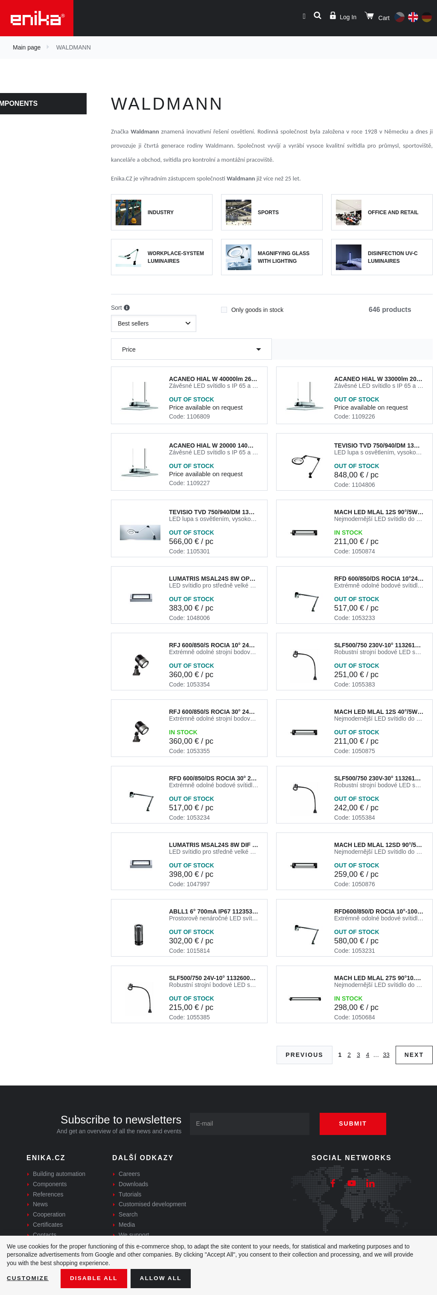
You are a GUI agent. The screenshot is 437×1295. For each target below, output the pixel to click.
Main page (27, 47)
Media (127, 1224)
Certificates (48, 1224)
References (48, 1194)
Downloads (133, 1184)
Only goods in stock (252, 307)
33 (386, 1054)
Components (33, 103)
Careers (129, 1173)
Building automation (59, 1173)
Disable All (95, 1278)
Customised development (152, 1204)
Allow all (163, 1278)
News (40, 1204)
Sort (120, 308)
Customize (28, 1278)
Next (414, 1054)
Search (128, 1214)
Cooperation (49, 1214)
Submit (355, 1123)
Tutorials (130, 1194)
